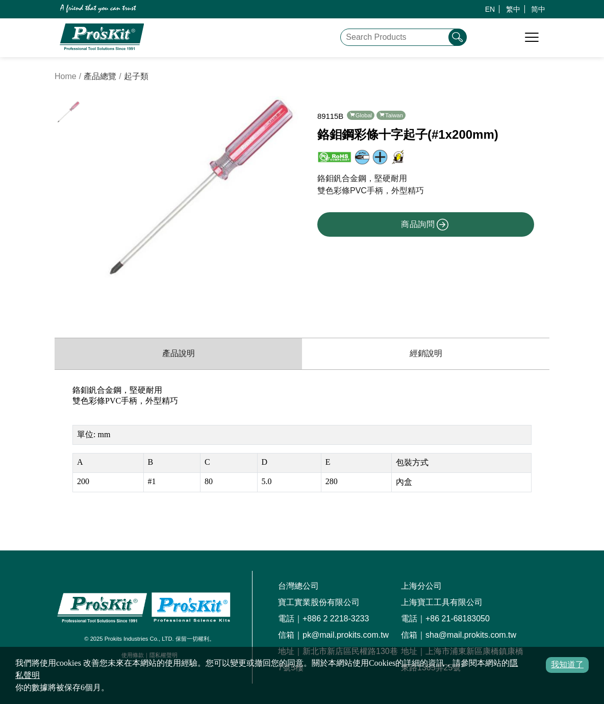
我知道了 (567, 664)
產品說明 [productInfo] (178, 353)
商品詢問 (425, 224)
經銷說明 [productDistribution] (426, 353)
